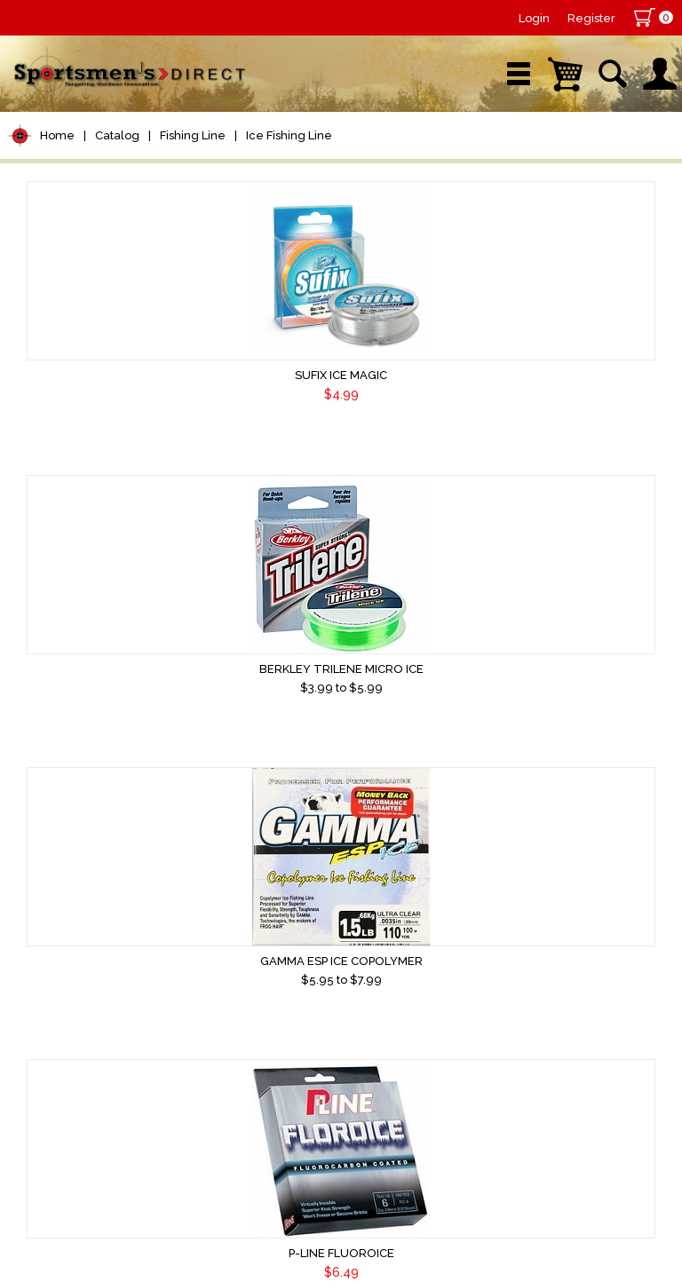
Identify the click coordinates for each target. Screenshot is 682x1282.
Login (534, 18)
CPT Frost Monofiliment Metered (557, 677)
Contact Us (392, 1129)
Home (57, 135)
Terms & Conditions (490, 1129)
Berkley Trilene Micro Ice (338, 375)
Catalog (117, 135)
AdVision (301, 1241)
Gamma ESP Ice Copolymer (557, 375)
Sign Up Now (84, 1155)
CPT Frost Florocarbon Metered (337, 677)
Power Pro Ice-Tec (118, 979)
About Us (324, 1129)
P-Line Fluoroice (118, 669)
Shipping (583, 1129)
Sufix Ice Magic (118, 375)
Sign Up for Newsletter (116, 1123)
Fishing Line (193, 135)
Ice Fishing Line (289, 135)
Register (591, 18)
